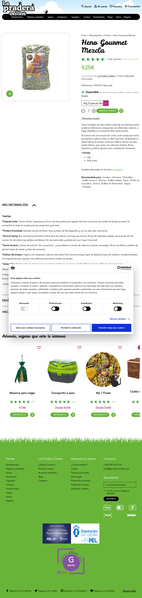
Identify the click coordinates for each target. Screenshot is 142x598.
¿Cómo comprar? (79, 464)
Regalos (127, 17)
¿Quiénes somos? (47, 464)
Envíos (84, 95)
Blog (40, 476)
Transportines (98, 17)
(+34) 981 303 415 (112, 464)
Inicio (84, 35)
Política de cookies (80, 484)
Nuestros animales (47, 472)
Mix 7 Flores (103, 393)
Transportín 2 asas (62, 393)
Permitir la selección (71, 328)
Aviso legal (76, 476)
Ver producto (19, 415)
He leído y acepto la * (117, 492)
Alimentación (17, 17)
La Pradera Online (106, 76)
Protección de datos (81, 480)
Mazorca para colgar (22, 393)
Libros (118, 17)
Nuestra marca (45, 468)
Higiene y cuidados (35, 17)
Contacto (42, 480)
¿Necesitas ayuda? (90, 118)
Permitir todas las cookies (112, 328)
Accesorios (62, 17)
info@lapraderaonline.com (116, 468)
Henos (107, 35)
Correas (86, 17)
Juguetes (75, 17)
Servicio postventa (80, 472)
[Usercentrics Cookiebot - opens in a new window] (119, 268)
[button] (71, 205)
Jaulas (50, 17)
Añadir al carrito (107, 111)
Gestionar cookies (80, 488)
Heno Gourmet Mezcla (124, 35)
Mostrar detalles (118, 319)
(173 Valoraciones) (130, 59)
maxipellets (117, 169)
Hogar (110, 17)
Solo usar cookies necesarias (30, 328)
